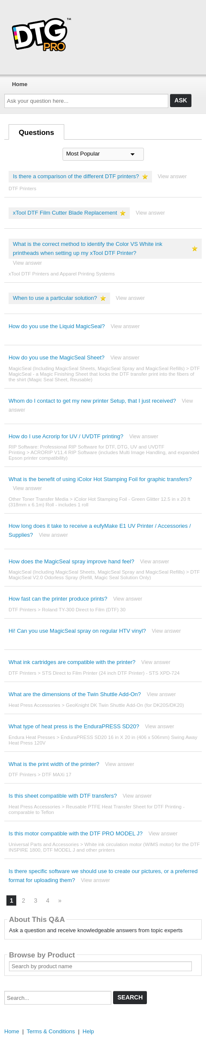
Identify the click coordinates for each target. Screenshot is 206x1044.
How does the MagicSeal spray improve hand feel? (71, 561)
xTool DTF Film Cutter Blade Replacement (65, 212)
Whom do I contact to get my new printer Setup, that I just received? (92, 401)
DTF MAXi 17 (57, 774)
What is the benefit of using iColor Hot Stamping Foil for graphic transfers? (100, 479)
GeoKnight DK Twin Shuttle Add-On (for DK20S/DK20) (125, 705)
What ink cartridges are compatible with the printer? (72, 662)
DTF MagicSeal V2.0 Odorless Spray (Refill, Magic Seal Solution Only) (104, 574)
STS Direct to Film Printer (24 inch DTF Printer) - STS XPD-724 (111, 673)
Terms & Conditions (51, 1031)
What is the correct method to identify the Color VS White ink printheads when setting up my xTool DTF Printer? (87, 248)
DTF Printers (22, 188)
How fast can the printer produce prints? (58, 598)
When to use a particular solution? (55, 298)
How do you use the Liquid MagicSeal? (57, 326)
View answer (172, 176)
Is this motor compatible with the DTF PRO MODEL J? (76, 833)
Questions (36, 133)
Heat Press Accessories (34, 705)
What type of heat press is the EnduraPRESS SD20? (74, 726)
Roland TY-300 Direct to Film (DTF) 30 (83, 609)
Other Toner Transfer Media (39, 499)
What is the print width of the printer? (54, 764)
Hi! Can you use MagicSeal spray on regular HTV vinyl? (77, 631)
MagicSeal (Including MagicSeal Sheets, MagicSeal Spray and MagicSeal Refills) (97, 368)
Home (19, 84)
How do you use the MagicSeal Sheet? (56, 357)
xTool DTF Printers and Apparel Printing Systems (62, 273)
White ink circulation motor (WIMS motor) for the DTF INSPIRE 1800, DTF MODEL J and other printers (104, 847)
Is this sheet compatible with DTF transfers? (63, 796)
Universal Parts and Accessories (44, 844)
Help (88, 1031)
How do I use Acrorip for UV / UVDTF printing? (66, 436)
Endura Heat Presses (32, 737)
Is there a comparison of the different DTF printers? (76, 176)
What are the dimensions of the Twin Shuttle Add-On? (75, 694)
